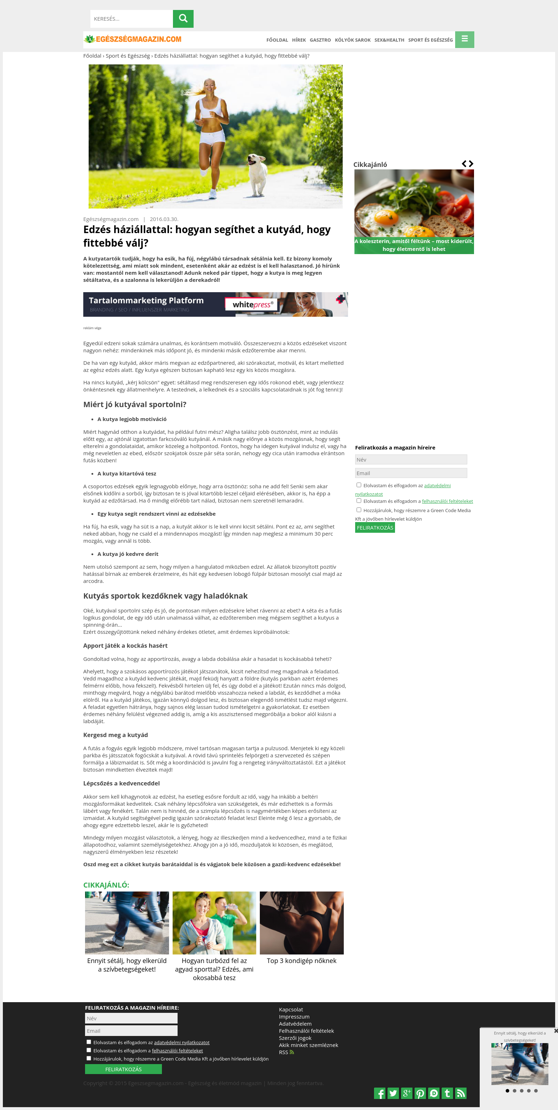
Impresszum (294, 1016)
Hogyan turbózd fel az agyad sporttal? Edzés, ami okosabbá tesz (215, 965)
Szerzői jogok (295, 1037)
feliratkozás (375, 527)
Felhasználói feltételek (306, 1030)
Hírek (299, 40)
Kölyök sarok (352, 40)
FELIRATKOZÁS (123, 1069)
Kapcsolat (291, 1009)
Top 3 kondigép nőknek (302, 956)
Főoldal (277, 40)
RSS (286, 1052)
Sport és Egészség (431, 40)
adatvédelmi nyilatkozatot (182, 1042)
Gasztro (320, 40)
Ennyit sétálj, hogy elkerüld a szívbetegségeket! (127, 960)
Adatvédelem (295, 1023)
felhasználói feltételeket (447, 501)
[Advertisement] (414, 109)
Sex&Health (390, 40)
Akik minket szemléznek (308, 1044)
